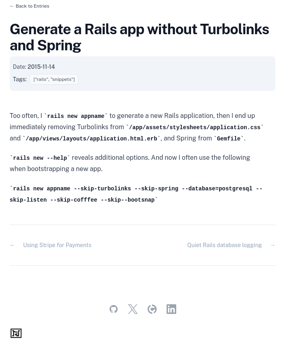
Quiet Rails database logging (224, 245)
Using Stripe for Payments (57, 245)
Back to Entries (32, 6)
